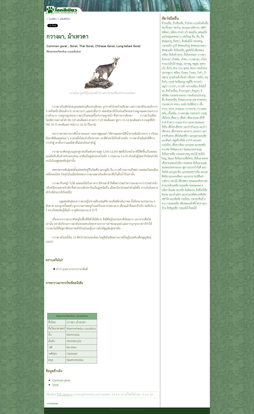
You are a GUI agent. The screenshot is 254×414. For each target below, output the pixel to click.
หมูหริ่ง (176, 140)
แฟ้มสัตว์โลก (65, 19)
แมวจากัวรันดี (194, 167)
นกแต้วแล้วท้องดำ (178, 77)
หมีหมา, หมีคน (169, 32)
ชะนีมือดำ (199, 176)
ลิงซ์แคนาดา (176, 149)
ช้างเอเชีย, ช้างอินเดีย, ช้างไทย (177, 23)
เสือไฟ (171, 126)
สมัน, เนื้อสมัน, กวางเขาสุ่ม (175, 113)
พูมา (185, 167)
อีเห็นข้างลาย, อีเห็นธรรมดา (183, 54)
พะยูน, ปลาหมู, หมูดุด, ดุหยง (191, 63)
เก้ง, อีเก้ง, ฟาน (169, 68)
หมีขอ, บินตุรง (181, 72)
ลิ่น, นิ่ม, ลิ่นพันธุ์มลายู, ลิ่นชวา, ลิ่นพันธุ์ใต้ (183, 39)
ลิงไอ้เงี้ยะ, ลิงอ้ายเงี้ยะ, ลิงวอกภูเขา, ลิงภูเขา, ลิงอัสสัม (184, 91)
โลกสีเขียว (53, 19)
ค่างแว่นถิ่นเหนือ (170, 185)
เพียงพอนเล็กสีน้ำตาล (191, 203)
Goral (55, 385)
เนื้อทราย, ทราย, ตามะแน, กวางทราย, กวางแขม (184, 106)
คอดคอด (188, 163)
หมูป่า (165, 86)
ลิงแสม (171, 190)
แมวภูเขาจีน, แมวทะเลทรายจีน (184, 171)
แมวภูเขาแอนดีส (198, 135)
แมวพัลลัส (175, 198)
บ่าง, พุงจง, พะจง (187, 68)
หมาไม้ (194, 154)
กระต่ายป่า (195, 113)
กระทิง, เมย (202, 77)
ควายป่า (198, 81)
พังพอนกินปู (184, 45)
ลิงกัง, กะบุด (168, 81)
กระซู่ (204, 113)
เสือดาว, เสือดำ (178, 117)
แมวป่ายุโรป (175, 194)
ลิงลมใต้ (193, 208)
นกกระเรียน (192, 86)
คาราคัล (166, 149)
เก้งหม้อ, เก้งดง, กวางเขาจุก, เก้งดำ (189, 59)
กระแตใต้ (183, 208)
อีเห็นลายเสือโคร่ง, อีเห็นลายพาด (191, 158)
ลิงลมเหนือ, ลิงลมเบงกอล (179, 99)
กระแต (178, 122)
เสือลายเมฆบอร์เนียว (172, 163)
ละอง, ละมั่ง (180, 104)
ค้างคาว (170, 122)
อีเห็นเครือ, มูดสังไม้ (184, 50)
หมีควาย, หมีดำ (198, 27)
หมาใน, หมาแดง (181, 27)
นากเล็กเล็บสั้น (200, 23)
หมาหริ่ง (180, 190)
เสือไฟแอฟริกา (181, 135)
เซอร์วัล (165, 198)
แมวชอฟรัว (200, 144)
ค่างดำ (181, 32)
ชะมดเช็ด (184, 185)
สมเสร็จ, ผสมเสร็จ (198, 32)
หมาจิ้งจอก (167, 27)
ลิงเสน (165, 194)
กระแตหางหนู (183, 154)
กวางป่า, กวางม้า (176, 86)
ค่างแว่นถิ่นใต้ (168, 63)
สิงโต (182, 140)
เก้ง (186, 32)
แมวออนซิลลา (176, 176)
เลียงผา (192, 77)
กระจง (190, 122)
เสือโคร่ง (166, 117)
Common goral (61, 380)
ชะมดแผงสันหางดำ (198, 181)
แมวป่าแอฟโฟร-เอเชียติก (194, 194)
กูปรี (175, 45)
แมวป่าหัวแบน (191, 126)
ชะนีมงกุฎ (180, 81)
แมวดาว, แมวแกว (193, 131)
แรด (194, 99)
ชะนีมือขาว (192, 104)
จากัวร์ (189, 140)
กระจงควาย (167, 104)
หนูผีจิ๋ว (189, 81)
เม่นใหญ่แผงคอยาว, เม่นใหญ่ (176, 36)
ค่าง (185, 122)
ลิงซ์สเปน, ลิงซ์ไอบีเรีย (196, 190)
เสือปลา (179, 126)
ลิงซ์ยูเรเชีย (172, 208)
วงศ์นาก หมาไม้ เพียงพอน (175, 181)
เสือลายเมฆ (193, 117)
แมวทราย (188, 176)
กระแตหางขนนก (178, 95)
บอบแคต (189, 144)
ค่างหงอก (202, 99)
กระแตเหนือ (173, 203)
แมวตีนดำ (167, 140)
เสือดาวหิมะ (178, 144)
